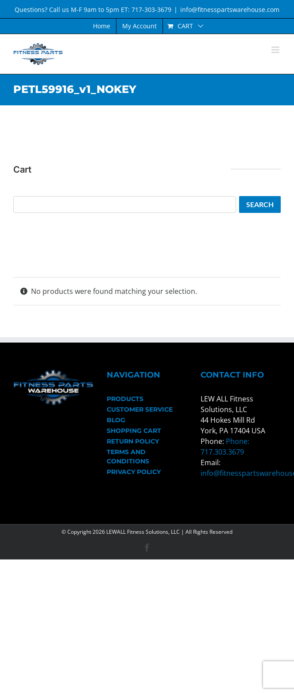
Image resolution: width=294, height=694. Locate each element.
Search (260, 204)
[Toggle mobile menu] (276, 49)
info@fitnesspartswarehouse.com (229, 9)
